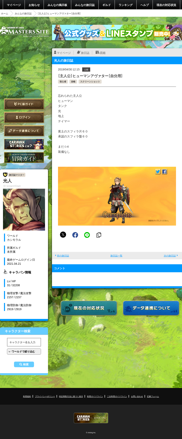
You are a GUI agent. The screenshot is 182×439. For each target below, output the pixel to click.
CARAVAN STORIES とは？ (24, 144)
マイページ (14, 5)
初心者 (63, 81)
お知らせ (34, 5)
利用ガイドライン (95, 396)
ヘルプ (144, 5)
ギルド (106, 5)
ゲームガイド (24, 157)
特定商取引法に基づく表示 (71, 396)
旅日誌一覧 (116, 255)
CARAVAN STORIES (91, 418)
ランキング (126, 5)
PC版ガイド (24, 104)
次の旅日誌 (170, 255)
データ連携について (24, 130)
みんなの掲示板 (57, 5)
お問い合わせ (137, 396)
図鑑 (103, 53)
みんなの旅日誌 (85, 5)
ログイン (24, 117)
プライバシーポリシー (45, 396)
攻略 (73, 81)
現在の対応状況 (166, 5)
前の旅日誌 (63, 255)
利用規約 (27, 396)
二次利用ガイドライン (117, 396)
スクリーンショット (90, 81)
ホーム (4, 13)
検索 (26, 364)
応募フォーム (153, 396)
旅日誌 (85, 53)
